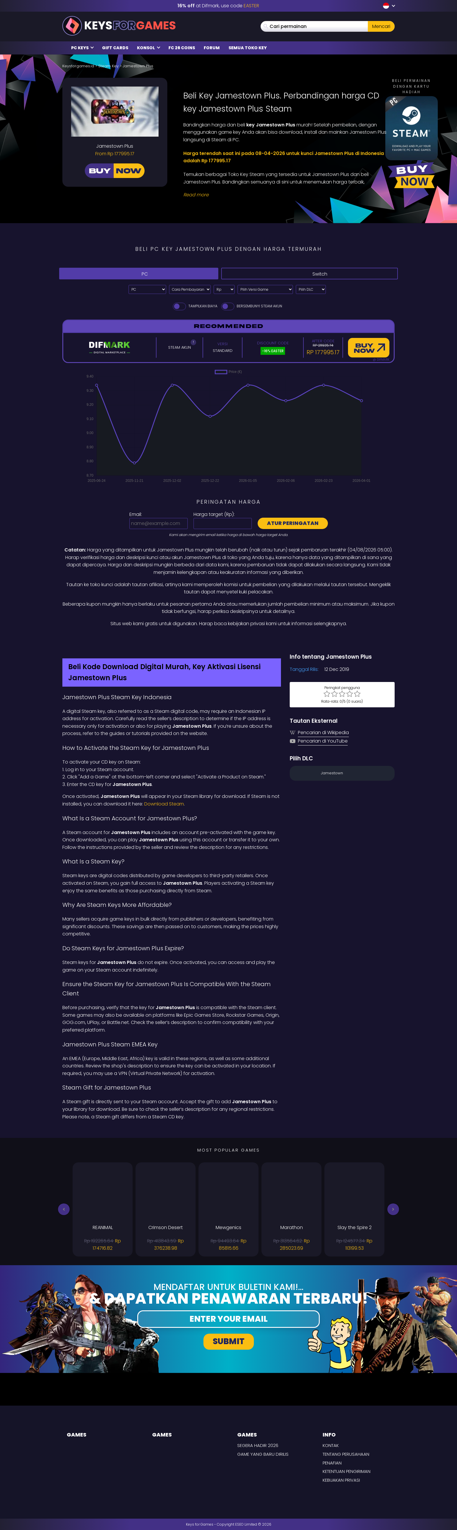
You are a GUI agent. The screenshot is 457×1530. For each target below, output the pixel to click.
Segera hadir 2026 (257, 1445)
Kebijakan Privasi (341, 1480)
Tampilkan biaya (194, 306)
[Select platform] (147, 289)
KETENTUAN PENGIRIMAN (346, 1471)
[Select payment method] (190, 289)
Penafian (332, 1463)
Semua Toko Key (247, 48)
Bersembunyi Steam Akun (251, 306)
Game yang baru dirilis (263, 1454)
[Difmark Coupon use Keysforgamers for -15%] (228, 640)
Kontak (331, 1445)
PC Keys (82, 48)
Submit (229, 1341)
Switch (309, 273)
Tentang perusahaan (346, 1454)
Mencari (381, 26)
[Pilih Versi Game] (265, 289)
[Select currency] (224, 289)
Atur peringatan (293, 523)
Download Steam (164, 804)
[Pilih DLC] (311, 289)
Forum (212, 48)
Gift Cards (115, 48)
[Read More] (285, 195)
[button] (64, 1209)
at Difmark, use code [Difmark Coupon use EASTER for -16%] (218, 5)
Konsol (148, 48)
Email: (135, 514)
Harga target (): (214, 514)
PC (139, 273)
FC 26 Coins (181, 48)
